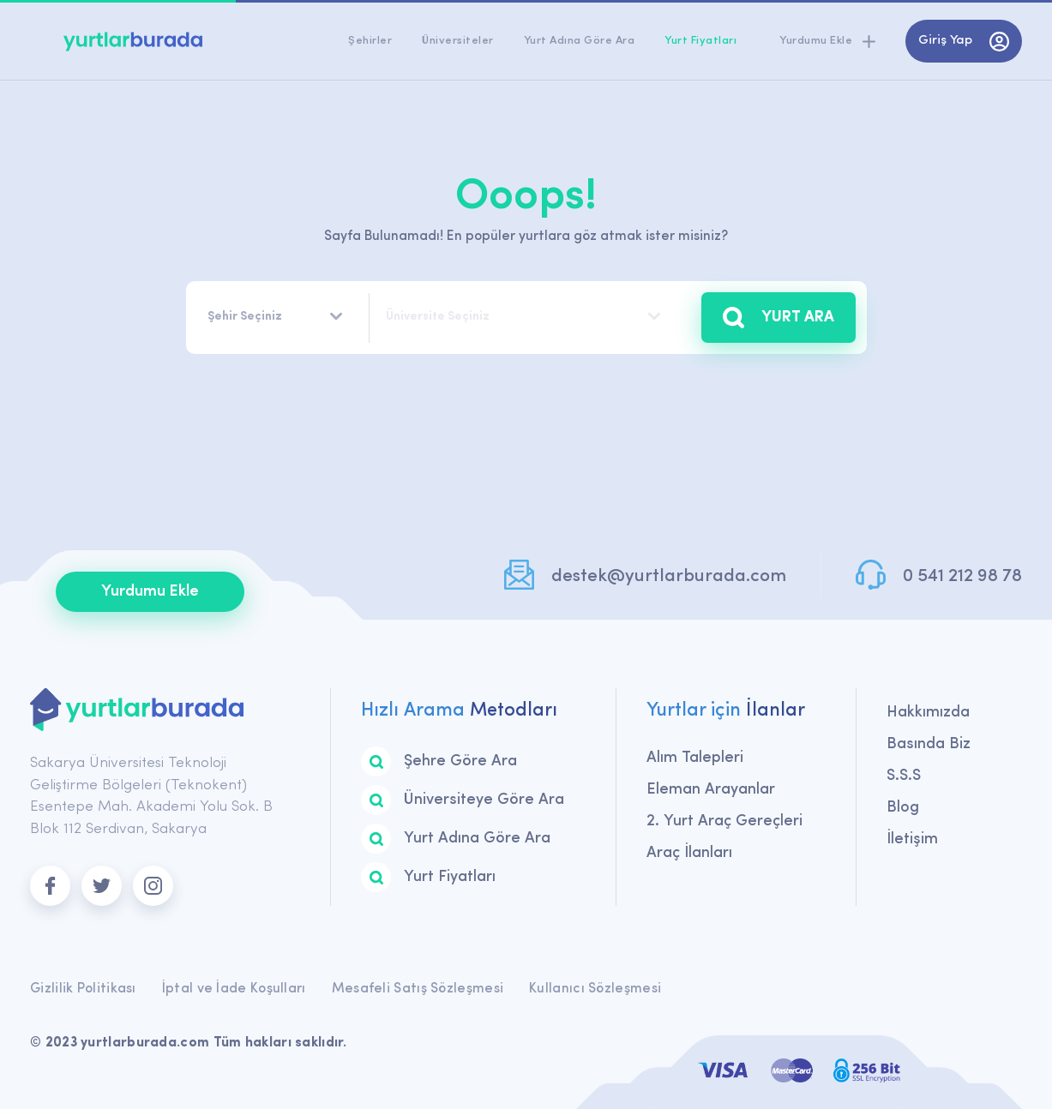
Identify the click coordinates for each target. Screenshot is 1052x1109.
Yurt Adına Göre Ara (579, 40)
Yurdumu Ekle (150, 592)
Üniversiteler (458, 40)
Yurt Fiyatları (700, 40)
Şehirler (370, 40)
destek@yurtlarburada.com (668, 576)
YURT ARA (778, 317)
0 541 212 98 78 (962, 576)
